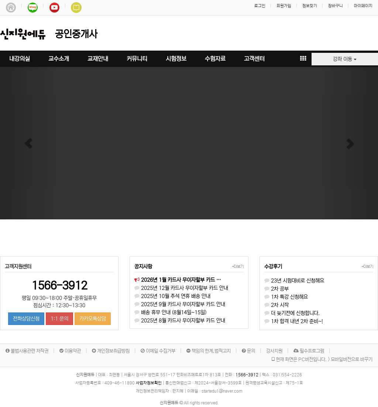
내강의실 (19, 58)
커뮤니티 (137, 58)
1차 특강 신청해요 (286, 297)
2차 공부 (276, 289)
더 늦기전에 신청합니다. (292, 313)
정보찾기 (309, 6)
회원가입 (283, 6)
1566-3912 (59, 285)
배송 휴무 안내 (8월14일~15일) (170, 312)
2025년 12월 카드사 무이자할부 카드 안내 (181, 288)
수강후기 (273, 267)
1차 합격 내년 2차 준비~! (293, 321)
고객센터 (254, 58)
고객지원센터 (18, 267)
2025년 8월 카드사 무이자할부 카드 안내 (179, 321)
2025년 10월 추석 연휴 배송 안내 (172, 296)
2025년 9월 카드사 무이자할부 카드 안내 (179, 304)
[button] (28, 143)
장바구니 (335, 6)
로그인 (259, 6)
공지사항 (143, 267)
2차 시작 (276, 305)
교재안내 (97, 58)
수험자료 (215, 58)
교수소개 (58, 58)
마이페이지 (363, 6)
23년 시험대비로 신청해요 (294, 281)
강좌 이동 (345, 59)
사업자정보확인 (149, 383)
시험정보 (176, 58)
